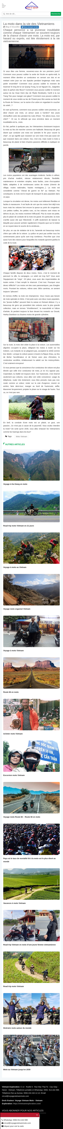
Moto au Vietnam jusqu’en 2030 (16, 1070)
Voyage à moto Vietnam (13, 651)
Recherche (55, 14)
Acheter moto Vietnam (13, 734)
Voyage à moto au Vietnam (14, 567)
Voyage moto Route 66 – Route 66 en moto (21, 817)
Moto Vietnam (21, 436)
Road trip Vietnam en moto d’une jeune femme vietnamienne (29, 945)
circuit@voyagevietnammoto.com (16, 1123)
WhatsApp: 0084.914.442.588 (15, 1120)
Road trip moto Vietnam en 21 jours (18, 526)
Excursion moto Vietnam (14, 775)
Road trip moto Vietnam (13, 986)
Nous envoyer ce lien (30, 27)
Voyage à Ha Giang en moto (15, 484)
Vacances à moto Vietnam (14, 903)
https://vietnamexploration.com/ (27, 1104)
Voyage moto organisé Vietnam (16, 609)
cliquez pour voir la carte (13, 1126)
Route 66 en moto (11, 692)
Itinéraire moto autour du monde (17, 1028)
